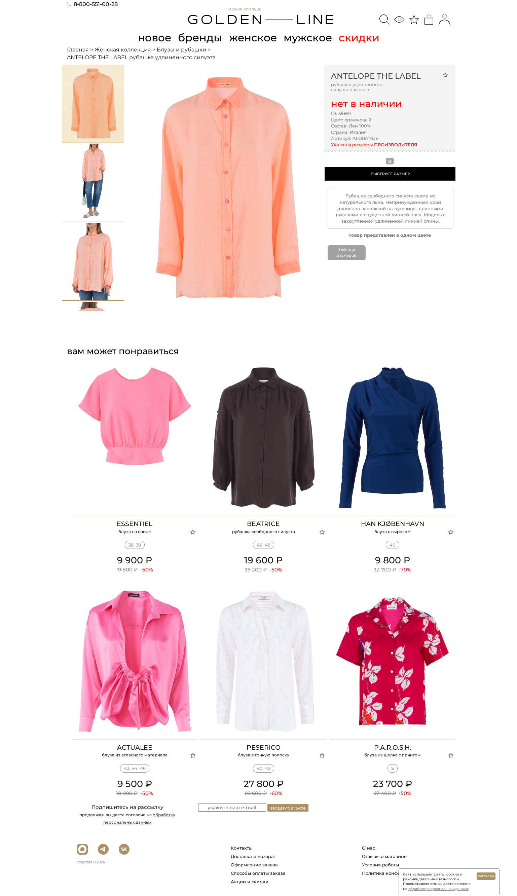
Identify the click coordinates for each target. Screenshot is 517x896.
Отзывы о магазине (384, 856)
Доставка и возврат (253, 856)
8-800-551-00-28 (92, 4)
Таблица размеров (346, 253)
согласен (486, 876)
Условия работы (380, 864)
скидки (360, 37)
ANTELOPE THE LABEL (376, 76)
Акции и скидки (249, 881)
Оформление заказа (254, 864)
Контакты (241, 847)
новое (153, 37)
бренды (200, 37)
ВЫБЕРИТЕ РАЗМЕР (390, 174)
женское (253, 37)
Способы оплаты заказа (258, 872)
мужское (309, 37)
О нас (368, 847)
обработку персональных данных (438, 889)
